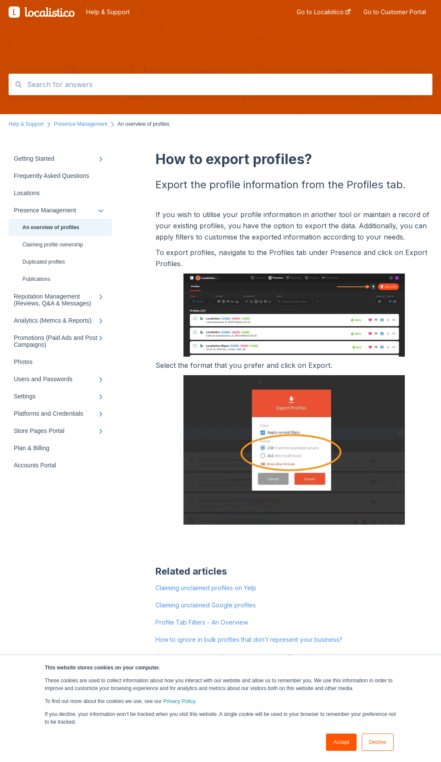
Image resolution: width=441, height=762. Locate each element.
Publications (36, 279)
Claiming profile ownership (52, 245)
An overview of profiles (50, 227)
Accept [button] (341, 742)
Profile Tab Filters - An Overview (201, 622)
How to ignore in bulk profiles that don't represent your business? (248, 639)
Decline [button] (377, 742)
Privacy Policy (179, 701)
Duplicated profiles (43, 262)
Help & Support (108, 12)
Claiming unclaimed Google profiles (205, 605)
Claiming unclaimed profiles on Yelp (205, 587)
